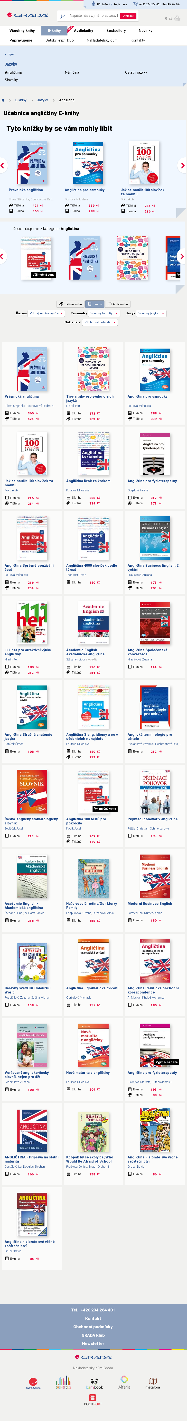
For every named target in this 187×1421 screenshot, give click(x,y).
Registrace (120, 4)
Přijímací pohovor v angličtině (153, 819)
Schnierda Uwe (159, 828)
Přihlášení (103, 4)
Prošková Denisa (76, 1166)
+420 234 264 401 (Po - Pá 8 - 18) (159, 4)
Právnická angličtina (26, 190)
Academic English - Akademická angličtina (85, 652)
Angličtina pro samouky (84, 190)
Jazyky (42, 100)
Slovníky (11, 80)
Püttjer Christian (138, 828)
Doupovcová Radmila (40, 406)
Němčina (72, 72)
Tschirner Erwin (76, 575)
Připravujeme (20, 40)
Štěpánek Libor (75, 659)
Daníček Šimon (14, 744)
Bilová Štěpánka (15, 406)
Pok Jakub (11, 490)
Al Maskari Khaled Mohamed (146, 997)
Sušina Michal (40, 997)
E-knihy (54, 30)
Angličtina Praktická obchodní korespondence (153, 990)
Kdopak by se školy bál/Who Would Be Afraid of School (89, 1159)
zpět (10, 54)
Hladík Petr (73, 406)
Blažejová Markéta (139, 1082)
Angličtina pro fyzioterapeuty (152, 481)
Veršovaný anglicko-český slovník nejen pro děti (27, 1075)
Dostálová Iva (13, 1166)
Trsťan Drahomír (99, 1166)
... (56, 406)
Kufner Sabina (153, 913)
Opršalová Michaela (78, 997)
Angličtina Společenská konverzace (147, 652)
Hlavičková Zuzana (140, 575)
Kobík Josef (73, 828)
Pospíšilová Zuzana (78, 913)
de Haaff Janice (34, 913)
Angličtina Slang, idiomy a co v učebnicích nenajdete (92, 737)
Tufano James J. (162, 1082)
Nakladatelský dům (102, 40)
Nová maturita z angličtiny (88, 1073)
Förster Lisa (135, 913)
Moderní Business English (150, 904)
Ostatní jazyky (136, 72)
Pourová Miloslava (139, 406)
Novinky (145, 30)
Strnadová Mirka (103, 913)
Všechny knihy (22, 30)
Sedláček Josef (14, 828)
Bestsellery (116, 30)
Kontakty (138, 40)
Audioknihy (83, 30)
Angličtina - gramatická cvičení (92, 988)
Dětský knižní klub (60, 40)
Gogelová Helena (138, 490)
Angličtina (13, 72)
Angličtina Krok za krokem (88, 481)
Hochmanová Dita (166, 744)
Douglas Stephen (34, 1166)
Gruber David (136, 1166)
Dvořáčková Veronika (141, 744)
